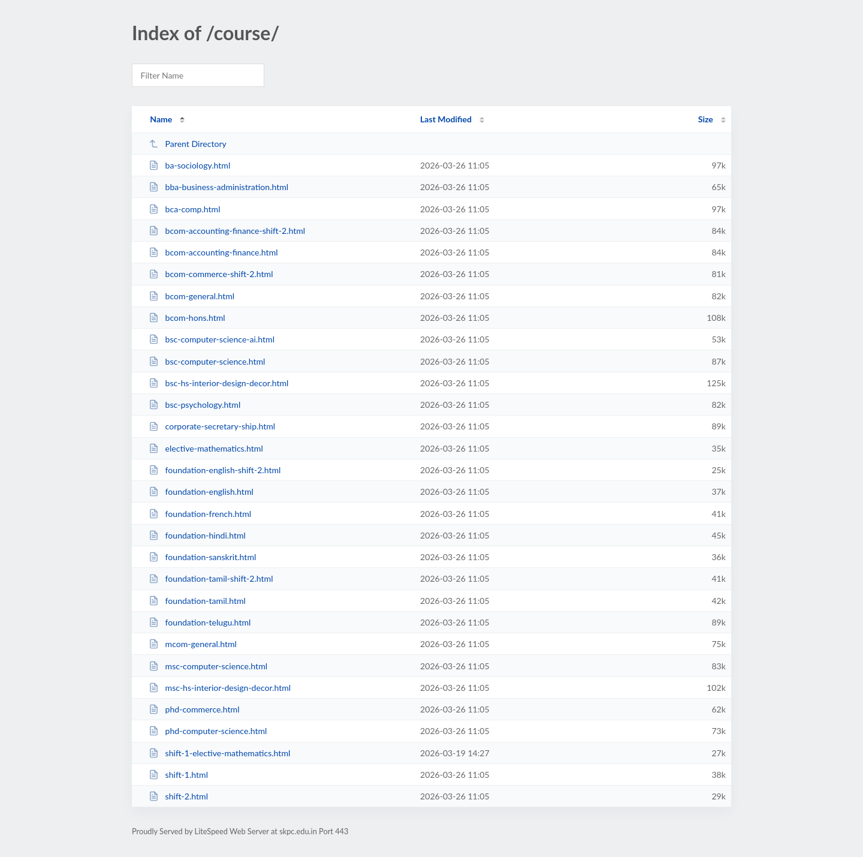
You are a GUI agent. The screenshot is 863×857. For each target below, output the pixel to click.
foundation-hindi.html (197, 535)
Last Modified (446, 119)
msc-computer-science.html (208, 666)
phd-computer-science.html (208, 731)
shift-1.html (178, 774)
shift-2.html (178, 796)
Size (705, 119)
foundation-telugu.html (200, 622)
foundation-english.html (201, 491)
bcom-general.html (191, 296)
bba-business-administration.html (218, 187)
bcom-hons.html (187, 317)
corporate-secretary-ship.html (212, 426)
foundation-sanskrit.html (202, 557)
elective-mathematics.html (206, 448)
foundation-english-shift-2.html (214, 470)
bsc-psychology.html (194, 404)
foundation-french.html (200, 514)
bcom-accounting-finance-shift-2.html (227, 230)
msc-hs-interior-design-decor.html (220, 687)
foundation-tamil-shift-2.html (211, 578)
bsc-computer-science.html (207, 361)
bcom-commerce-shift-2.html (211, 274)
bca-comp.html (184, 209)
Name (161, 119)
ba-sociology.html (189, 165)
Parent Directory (188, 144)
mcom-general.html (193, 644)
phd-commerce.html (194, 709)
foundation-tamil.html (197, 601)
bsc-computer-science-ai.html (211, 339)
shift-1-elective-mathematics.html (219, 753)
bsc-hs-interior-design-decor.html (218, 383)
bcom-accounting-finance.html (213, 252)
